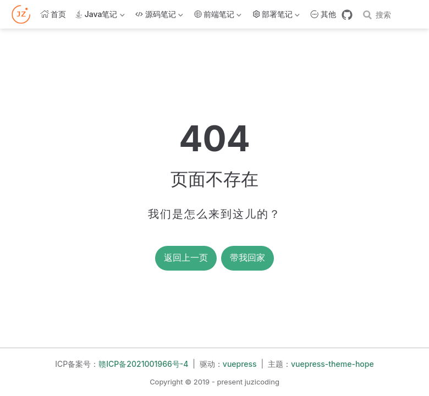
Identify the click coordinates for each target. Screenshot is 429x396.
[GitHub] (347, 15)
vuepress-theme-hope (332, 364)
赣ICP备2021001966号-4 (143, 364)
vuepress (240, 364)
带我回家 (247, 257)
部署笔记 (276, 16)
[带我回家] (24, 14)
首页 (53, 14)
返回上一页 (186, 257)
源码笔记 (159, 16)
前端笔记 (218, 16)
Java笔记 (100, 16)
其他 (323, 14)
